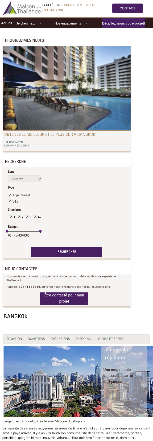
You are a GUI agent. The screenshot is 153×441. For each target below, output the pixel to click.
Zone (11, 172)
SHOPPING (83, 339)
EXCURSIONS (60, 339)
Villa (15, 202)
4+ (39, 217)
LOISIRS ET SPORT (110, 339)
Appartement (21, 195)
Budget (12, 227)
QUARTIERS (36, 339)
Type (11, 188)
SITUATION (14, 339)
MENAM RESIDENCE (16, 146)
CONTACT (128, 8)
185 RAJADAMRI (14, 142)
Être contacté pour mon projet (64, 298)
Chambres (14, 210)
